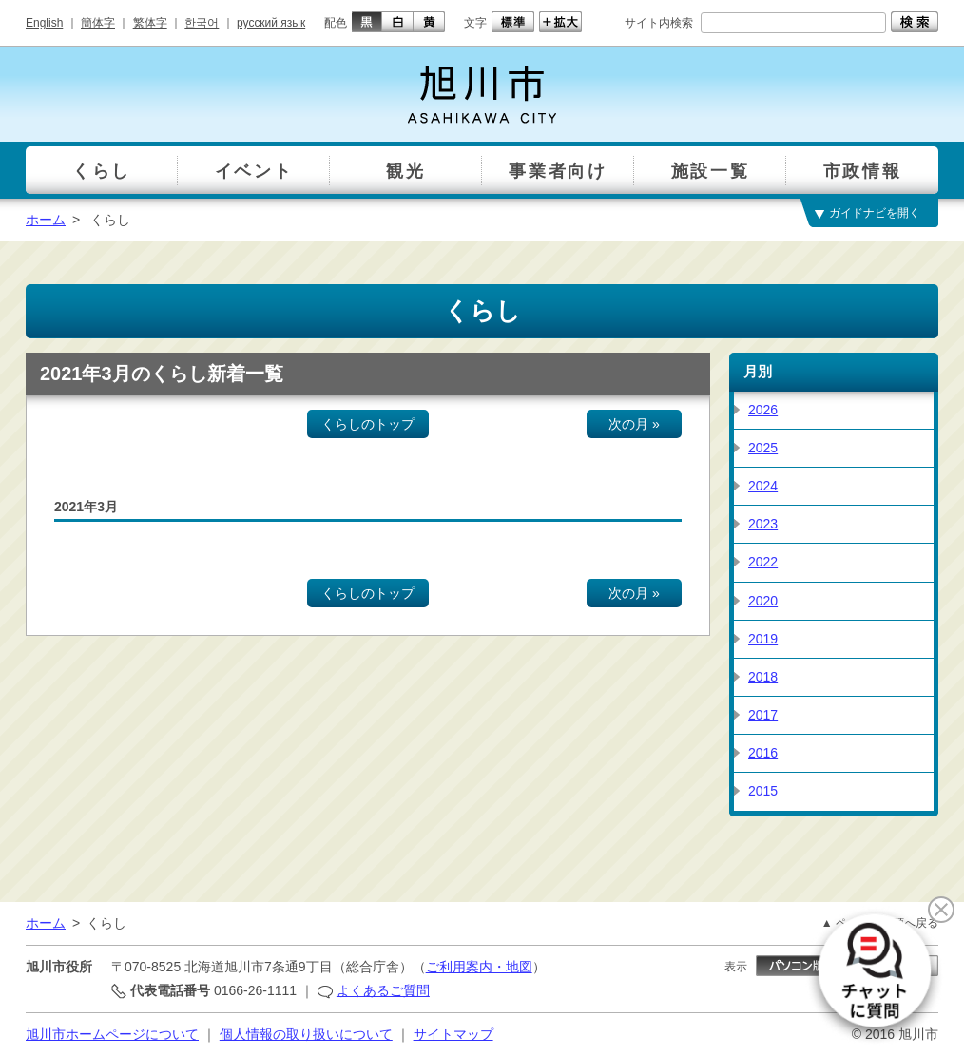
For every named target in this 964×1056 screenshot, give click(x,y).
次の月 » (634, 424)
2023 (763, 523)
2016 (763, 752)
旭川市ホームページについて (112, 1034)
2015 (763, 790)
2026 (763, 409)
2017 (763, 714)
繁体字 (150, 22)
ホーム (46, 219)
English (44, 22)
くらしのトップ (368, 424)
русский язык (271, 22)
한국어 (201, 22)
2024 (763, 485)
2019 (763, 638)
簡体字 (98, 22)
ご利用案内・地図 (479, 966)
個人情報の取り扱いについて (306, 1034)
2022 (763, 561)
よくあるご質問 (383, 990)
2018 (763, 676)
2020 (763, 600)
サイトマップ (453, 1034)
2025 (763, 447)
